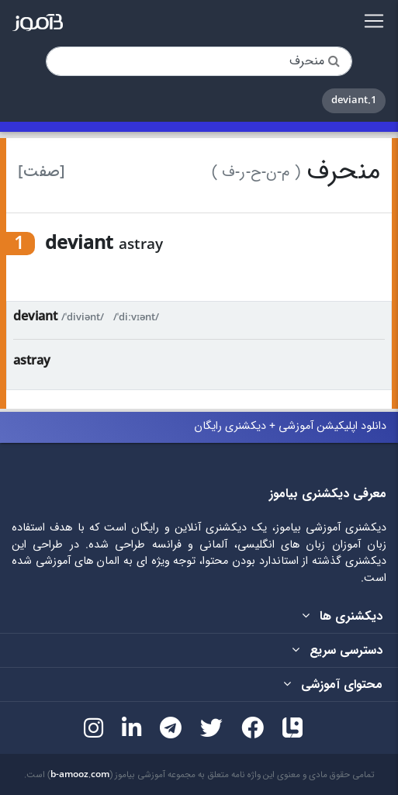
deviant (35, 317)
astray (31, 361)
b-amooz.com (79, 775)
